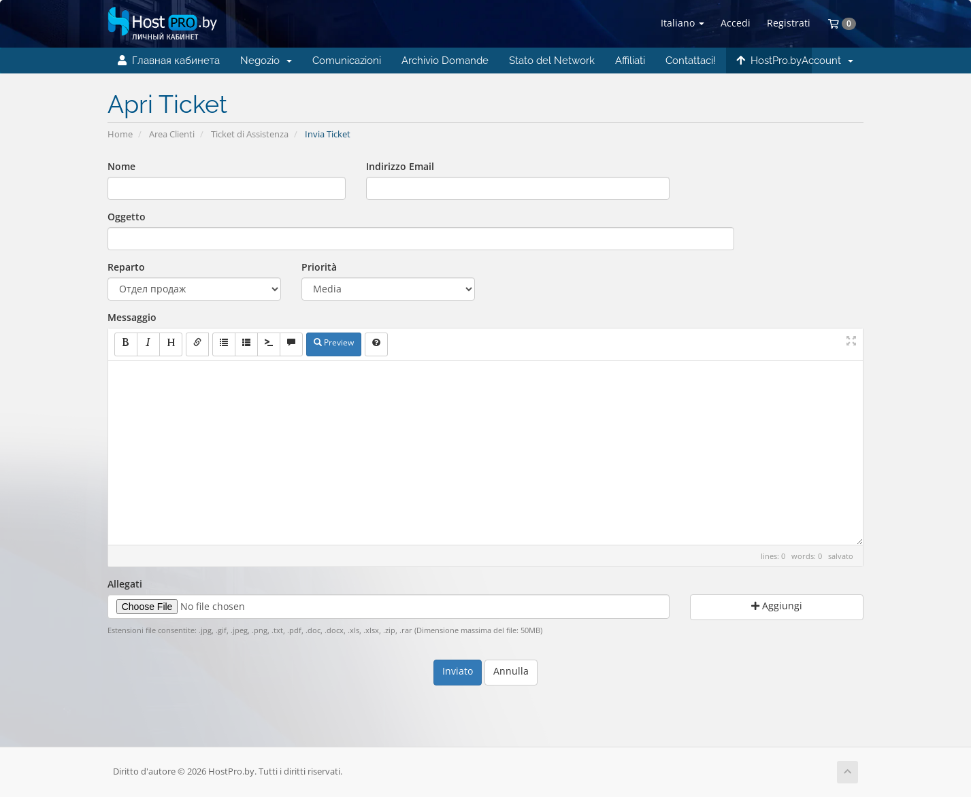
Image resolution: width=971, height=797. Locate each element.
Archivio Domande (445, 60)
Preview (334, 342)
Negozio (266, 60)
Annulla (511, 670)
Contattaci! (690, 60)
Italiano (682, 22)
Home (120, 134)
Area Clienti (172, 134)
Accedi (736, 22)
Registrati (788, 22)
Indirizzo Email (400, 166)
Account (827, 60)
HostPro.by (769, 60)
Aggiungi (776, 605)
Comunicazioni (346, 60)
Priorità (319, 266)
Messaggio (132, 317)
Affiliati (630, 60)
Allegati (125, 583)
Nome (121, 166)
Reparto (126, 266)
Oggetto (127, 216)
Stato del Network (552, 60)
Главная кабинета (169, 60)
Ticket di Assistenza (250, 134)
